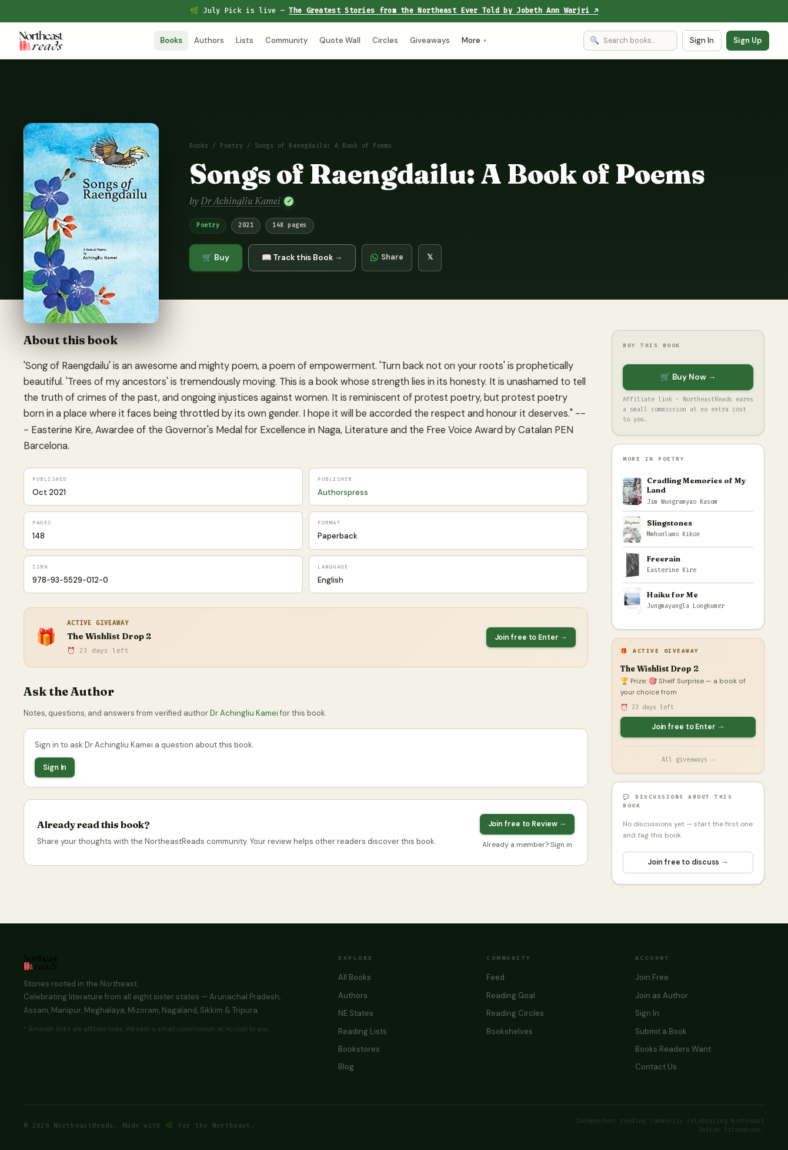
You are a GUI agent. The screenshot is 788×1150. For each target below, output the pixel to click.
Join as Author (661, 996)
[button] (91, 223)
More (475, 40)
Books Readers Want (673, 1049)
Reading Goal (510, 996)
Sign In (702, 40)
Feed (495, 977)
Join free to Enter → (531, 637)
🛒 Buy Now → (688, 377)
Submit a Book (661, 1031)
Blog (346, 1067)
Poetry (231, 145)
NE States (355, 1013)
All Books (354, 977)
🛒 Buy (215, 257)
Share (386, 257)
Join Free (652, 977)
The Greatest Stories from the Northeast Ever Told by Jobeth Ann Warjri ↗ (443, 10)
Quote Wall (339, 40)
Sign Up (747, 40)
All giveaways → (688, 759)
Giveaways (430, 40)
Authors (209, 40)
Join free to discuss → (687, 862)
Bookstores (359, 1049)
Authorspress (343, 492)
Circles (385, 40)
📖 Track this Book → (302, 257)
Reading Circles (515, 1013)
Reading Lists (362, 1031)
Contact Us (656, 1067)
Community (286, 40)
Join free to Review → (527, 824)
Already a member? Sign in (527, 844)
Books (171, 40)
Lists (244, 40)
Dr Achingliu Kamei (241, 201)
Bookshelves (509, 1031)
